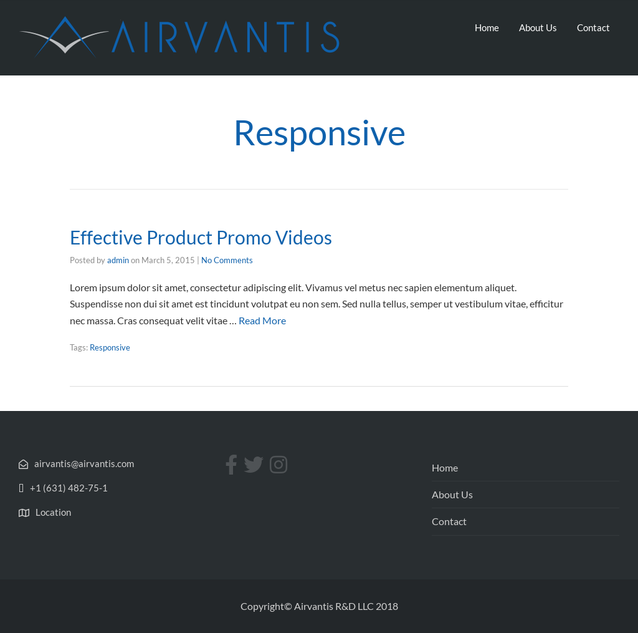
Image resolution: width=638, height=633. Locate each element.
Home (487, 27)
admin (118, 260)
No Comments (227, 260)
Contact (593, 27)
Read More (262, 320)
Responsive (110, 347)
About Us (538, 27)
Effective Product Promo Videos (201, 237)
